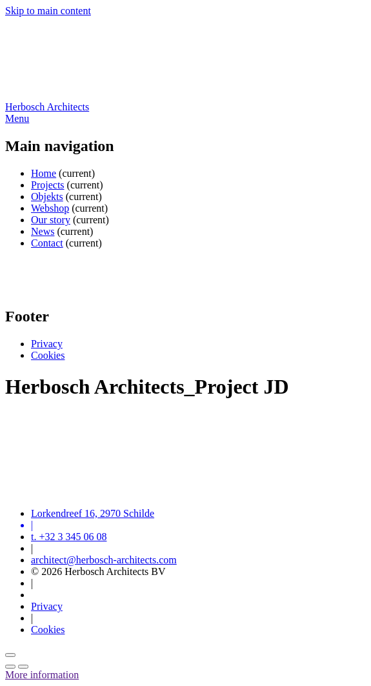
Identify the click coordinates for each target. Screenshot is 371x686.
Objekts (47, 196)
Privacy (47, 343)
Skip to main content (48, 10)
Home (43, 173)
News (42, 231)
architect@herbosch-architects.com (104, 559)
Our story (50, 219)
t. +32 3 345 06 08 (68, 536)
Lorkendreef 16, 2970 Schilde (92, 513)
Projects (48, 184)
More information (42, 674)
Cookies (48, 355)
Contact (47, 242)
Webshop (50, 208)
